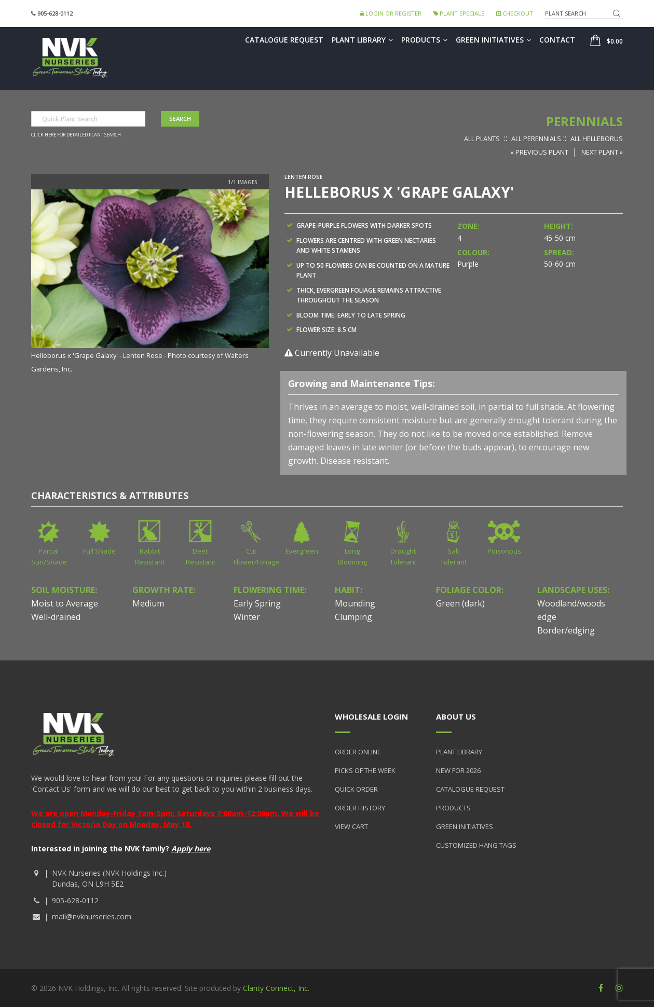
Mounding (355, 603)
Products (424, 40)
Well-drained (55, 617)
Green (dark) (460, 603)
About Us (456, 716)
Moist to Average (64, 603)
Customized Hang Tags (476, 845)
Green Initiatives (493, 40)
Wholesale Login (371, 716)
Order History (360, 807)
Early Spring (257, 603)
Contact (557, 40)
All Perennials (536, 138)
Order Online (358, 751)
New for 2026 (458, 770)
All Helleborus (596, 138)
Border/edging (566, 630)
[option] (150, 282)
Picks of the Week (365, 770)
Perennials (584, 121)
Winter (247, 617)
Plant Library (362, 40)
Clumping (353, 617)
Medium (148, 603)
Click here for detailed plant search (76, 135)
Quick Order (356, 789)
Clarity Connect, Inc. (276, 988)
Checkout (514, 13)
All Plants (482, 138)
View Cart (351, 826)
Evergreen (301, 551)
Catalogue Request (284, 40)
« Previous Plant (539, 152)
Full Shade (99, 551)
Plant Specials (458, 13)
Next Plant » (602, 152)
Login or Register (390, 13)
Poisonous (504, 551)
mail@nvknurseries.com (91, 916)
